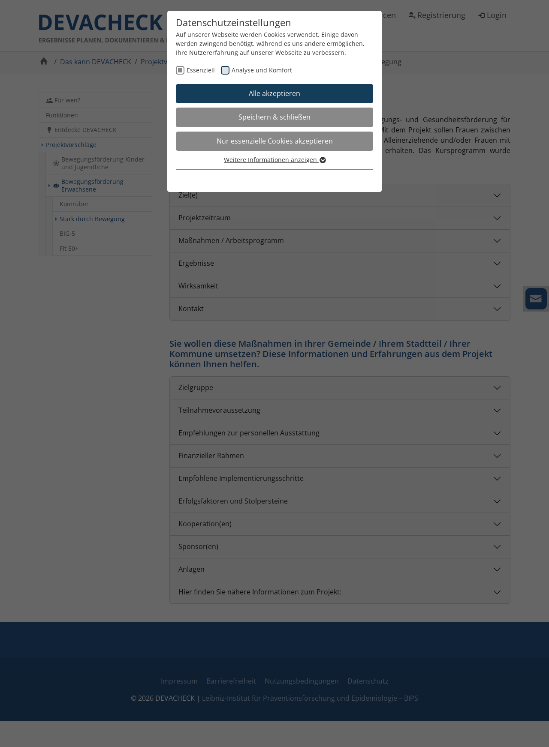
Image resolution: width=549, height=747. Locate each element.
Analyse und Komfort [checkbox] (262, 70)
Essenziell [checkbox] (201, 70)
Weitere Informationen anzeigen (274, 160)
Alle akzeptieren (274, 93)
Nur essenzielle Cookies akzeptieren (275, 141)
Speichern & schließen (274, 117)
